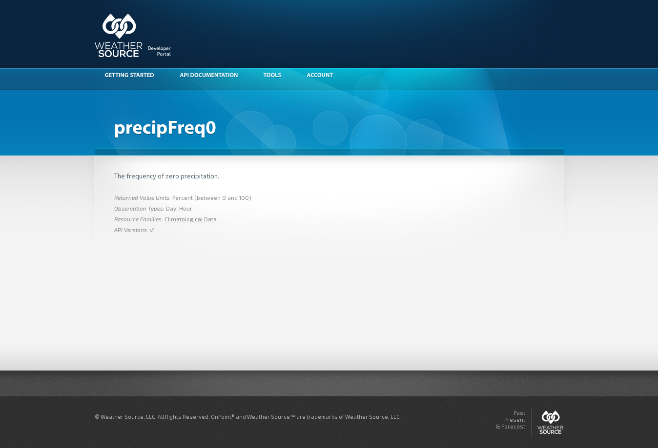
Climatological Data (190, 218)
